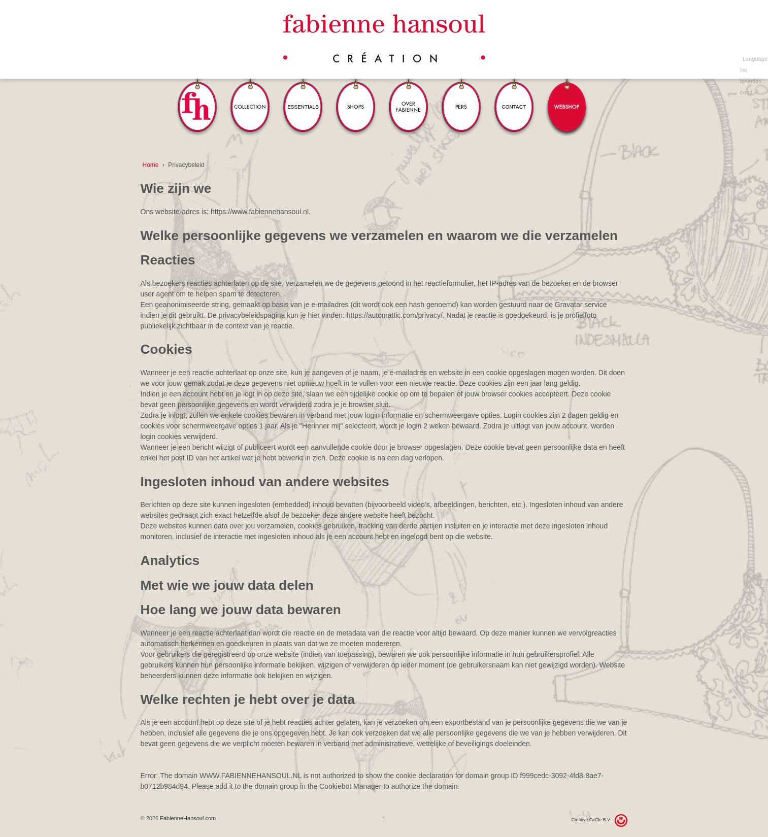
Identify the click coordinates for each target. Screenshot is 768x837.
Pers (461, 92)
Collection (250, 92)
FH (197, 92)
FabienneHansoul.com (187, 818)
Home (151, 165)
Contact (514, 92)
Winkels (356, 92)
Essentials (303, 92)
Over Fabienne (408, 92)
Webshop (567, 92)
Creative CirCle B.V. (591, 819)
